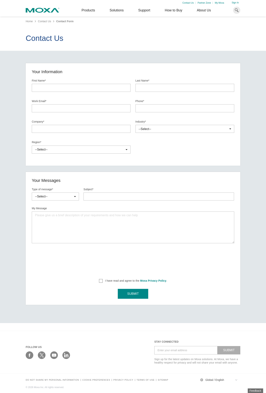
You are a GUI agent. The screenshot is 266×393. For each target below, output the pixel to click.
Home (29, 21)
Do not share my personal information (52, 380)
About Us (204, 10)
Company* (38, 121)
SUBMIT (133, 293)
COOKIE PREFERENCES (96, 380)
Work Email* (39, 101)
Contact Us (188, 3)
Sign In (235, 3)
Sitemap (163, 380)
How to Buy (173, 10)
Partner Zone (204, 3)
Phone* (139, 101)
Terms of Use (146, 380)
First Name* (39, 80)
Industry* (140, 121)
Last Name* (142, 80)
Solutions (117, 10)
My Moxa (219, 3)
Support (144, 10)
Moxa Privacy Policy (153, 280)
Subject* (88, 189)
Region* (36, 142)
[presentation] (133, 259)
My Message (39, 208)
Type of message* (42, 189)
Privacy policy (123, 380)
